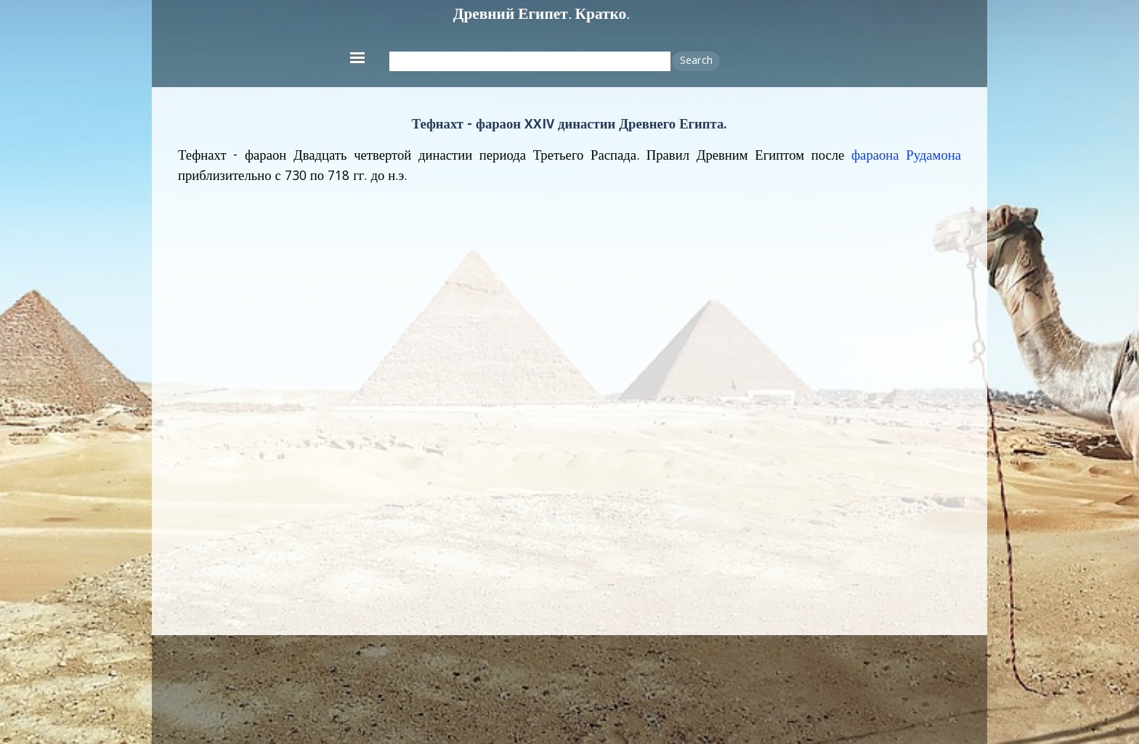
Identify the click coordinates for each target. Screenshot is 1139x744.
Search (696, 61)
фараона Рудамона (906, 157)
